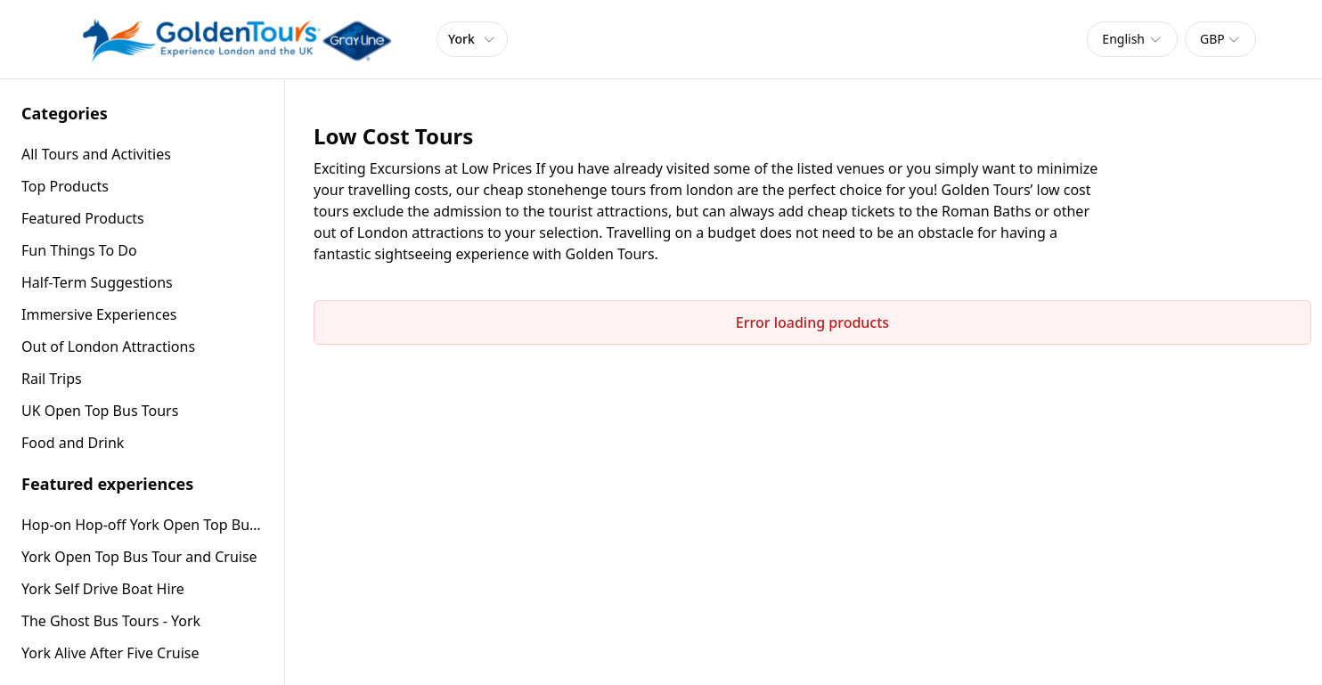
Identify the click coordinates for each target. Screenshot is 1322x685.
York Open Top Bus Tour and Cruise (139, 557)
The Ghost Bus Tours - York (110, 621)
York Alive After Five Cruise (110, 653)
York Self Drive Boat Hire (102, 589)
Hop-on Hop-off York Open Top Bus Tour (142, 524)
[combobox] (1132, 39)
